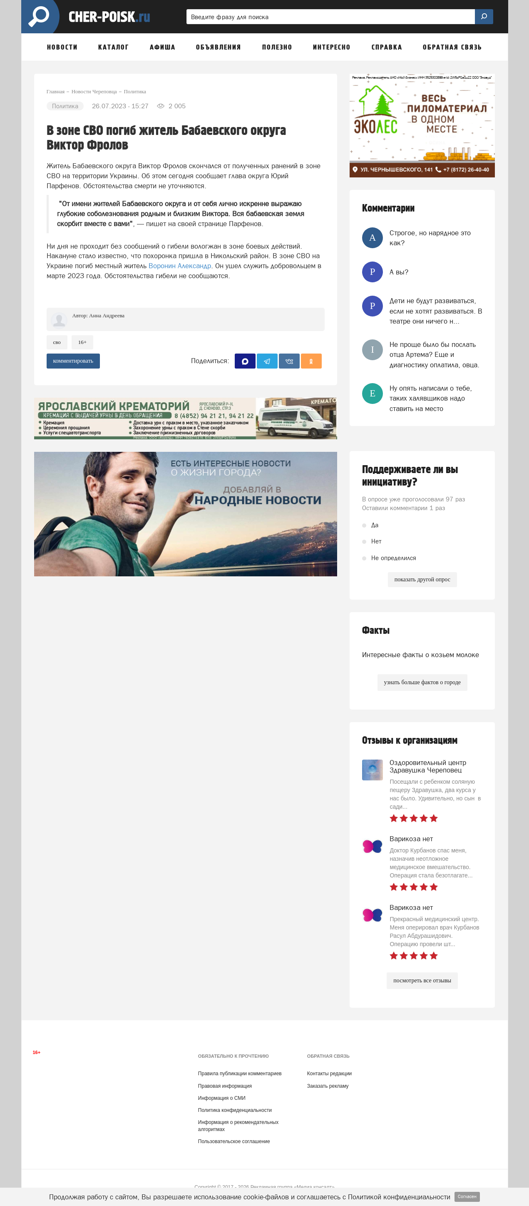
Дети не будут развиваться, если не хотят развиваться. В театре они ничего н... (436, 311)
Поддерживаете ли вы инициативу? (410, 475)
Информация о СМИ (222, 1098)
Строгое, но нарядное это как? (430, 238)
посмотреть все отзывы (422, 980)
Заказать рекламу (328, 1086)
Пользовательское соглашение (234, 1141)
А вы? (399, 272)
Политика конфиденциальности (235, 1110)
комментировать (73, 361)
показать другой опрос (422, 579)
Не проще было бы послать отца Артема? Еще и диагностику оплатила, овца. (434, 354)
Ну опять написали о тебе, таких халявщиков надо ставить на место (431, 398)
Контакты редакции (329, 1073)
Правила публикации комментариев (240, 1073)
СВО (57, 342)
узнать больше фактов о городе (422, 682)
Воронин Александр (180, 266)
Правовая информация (225, 1086)
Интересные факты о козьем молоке (420, 654)
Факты (376, 631)
